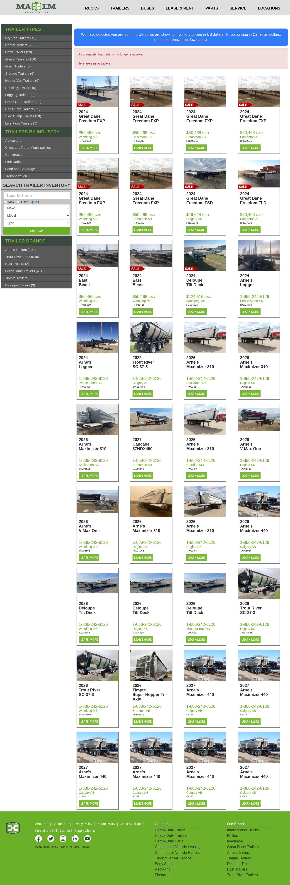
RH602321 (139, 222)
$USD (230, 4)
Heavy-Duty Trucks (170, 830)
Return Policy (105, 824)
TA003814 (192, 386)
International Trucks (243, 830)
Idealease (235, 841)
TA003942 (138, 550)
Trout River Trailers (242, 875)
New (8, 202)
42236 (189, 714)
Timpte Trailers (239, 858)
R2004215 (192, 304)
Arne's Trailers (238, 852)
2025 (152, 362)
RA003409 (85, 386)
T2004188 (84, 632)
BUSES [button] (147, 17)
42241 (243, 796)
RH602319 (246, 140)
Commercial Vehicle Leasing (178, 847)
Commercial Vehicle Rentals (177, 852)
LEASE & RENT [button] (180, 17)
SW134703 (139, 386)
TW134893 (85, 714)
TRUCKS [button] (91, 17)
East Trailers (237, 869)
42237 (243, 714)
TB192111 (138, 714)
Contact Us (60, 824)
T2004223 (192, 632)
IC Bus (232, 835)
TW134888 (246, 632)
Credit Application (131, 824)
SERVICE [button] (238, 17)
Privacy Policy (82, 824)
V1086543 (138, 468)
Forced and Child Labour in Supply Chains (65, 830)
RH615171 (192, 222)
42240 (189, 796)
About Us (41, 824)
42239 (136, 796)
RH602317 (139, 140)
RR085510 (85, 304)
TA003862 (245, 468)
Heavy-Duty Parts (169, 841)
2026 (206, 362)
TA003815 (245, 386)
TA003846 (192, 468)
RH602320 (85, 222)
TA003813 (84, 468)
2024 (98, 116)
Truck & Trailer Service (173, 858)
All (35, 202)
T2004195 (138, 632)
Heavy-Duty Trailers (171, 835)
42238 (82, 796)
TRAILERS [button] (119, 17)
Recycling (163, 869)
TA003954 (245, 550)
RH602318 (192, 140)
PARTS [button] (211, 17)
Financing (163, 875)
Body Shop (164, 864)
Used (23, 202)
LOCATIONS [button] (269, 17)
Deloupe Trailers (240, 864)
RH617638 (246, 222)
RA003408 (246, 304)
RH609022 (85, 140)
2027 (152, 444)
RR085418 (139, 304)
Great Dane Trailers (243, 847)
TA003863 (84, 550)
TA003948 (192, 550)
